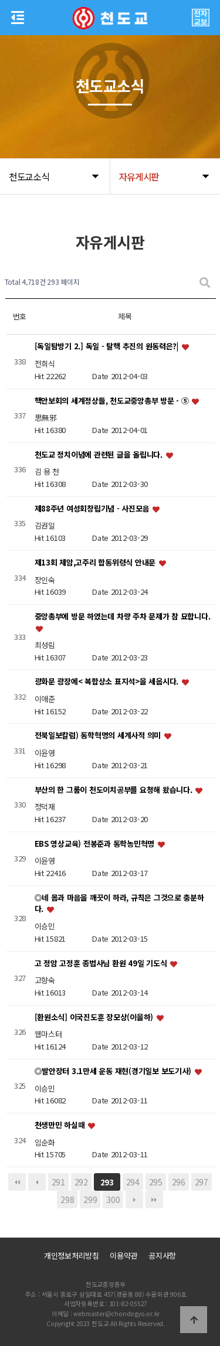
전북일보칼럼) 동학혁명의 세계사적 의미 (99, 735)
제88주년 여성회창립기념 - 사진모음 (93, 508)
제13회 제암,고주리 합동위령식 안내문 (96, 562)
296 (178, 1182)
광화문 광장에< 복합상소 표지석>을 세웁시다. (108, 681)
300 (113, 1199)
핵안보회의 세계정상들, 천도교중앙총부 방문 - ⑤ (113, 400)
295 (156, 1182)
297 (201, 1182)
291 (58, 1182)
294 (133, 1182)
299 (90, 1199)
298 (67, 1199)
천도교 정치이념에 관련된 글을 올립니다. (100, 454)
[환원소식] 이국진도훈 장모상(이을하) (95, 1017)
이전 (37, 1182)
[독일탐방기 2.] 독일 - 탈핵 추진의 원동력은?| (108, 346)
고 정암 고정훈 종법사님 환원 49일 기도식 (102, 963)
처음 (17, 1182)
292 (81, 1182)
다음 (134, 1199)
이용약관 (123, 1255)
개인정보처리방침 (71, 1255)
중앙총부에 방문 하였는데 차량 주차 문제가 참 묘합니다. (123, 616)
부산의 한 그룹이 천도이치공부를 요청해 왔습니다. (115, 789)
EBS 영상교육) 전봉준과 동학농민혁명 (96, 843)
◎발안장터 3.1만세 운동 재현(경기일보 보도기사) (114, 1070)
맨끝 (154, 1199)
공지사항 (162, 1255)
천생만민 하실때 (61, 1124)
